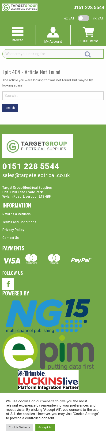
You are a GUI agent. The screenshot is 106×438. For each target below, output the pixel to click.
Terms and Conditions (19, 222)
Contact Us (10, 238)
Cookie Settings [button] (19, 427)
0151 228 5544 (88, 7)
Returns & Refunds (16, 214)
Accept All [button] (45, 427)
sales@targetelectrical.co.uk (36, 175)
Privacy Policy (13, 230)
